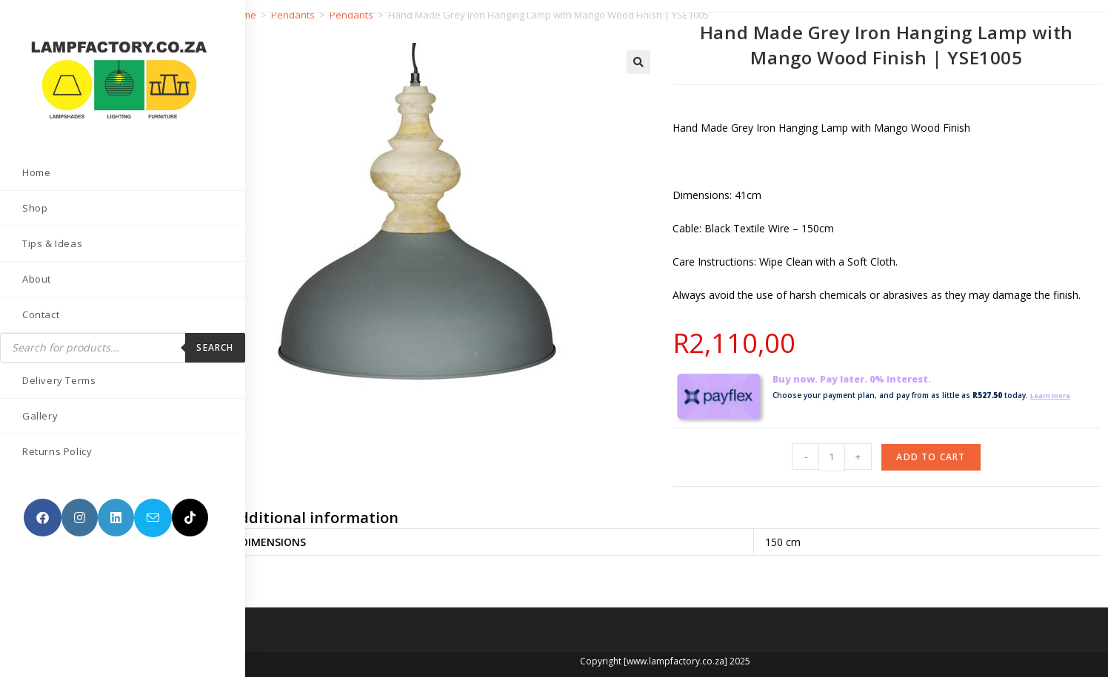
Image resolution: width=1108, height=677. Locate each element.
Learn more (1054, 395)
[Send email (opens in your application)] (153, 508)
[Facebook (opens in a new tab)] (42, 508)
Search (192, 337)
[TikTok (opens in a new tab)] (42, 546)
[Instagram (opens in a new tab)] (79, 508)
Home (243, 14)
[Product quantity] (831, 457)
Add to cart (930, 457)
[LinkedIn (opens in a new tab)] (116, 508)
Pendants (293, 14)
